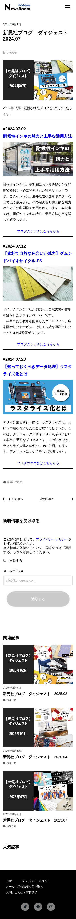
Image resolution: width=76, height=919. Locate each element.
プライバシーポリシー (52, 539)
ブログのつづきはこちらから (38, 231)
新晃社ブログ (14, 482)
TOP (9, 881)
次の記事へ (47, 499)
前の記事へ (16, 499)
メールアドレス (13, 571)
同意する (12, 560)
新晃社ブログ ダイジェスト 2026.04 (35, 757)
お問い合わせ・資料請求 (21, 892)
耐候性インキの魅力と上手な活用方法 (37, 136)
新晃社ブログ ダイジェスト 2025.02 (35, 694)
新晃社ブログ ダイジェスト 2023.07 (35, 820)
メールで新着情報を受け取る (24, 886)
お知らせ (12, 52)
